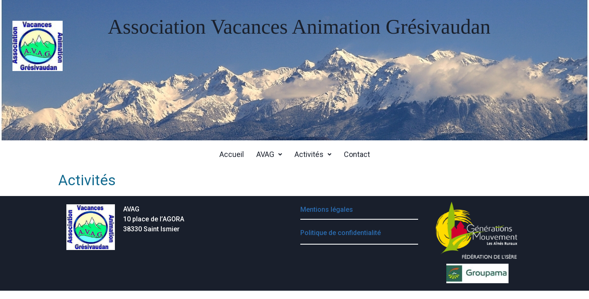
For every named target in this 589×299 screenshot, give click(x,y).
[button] (269, 154)
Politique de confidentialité (340, 233)
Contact (357, 154)
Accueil (231, 154)
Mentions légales (326, 209)
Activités (312, 154)
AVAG (269, 154)
